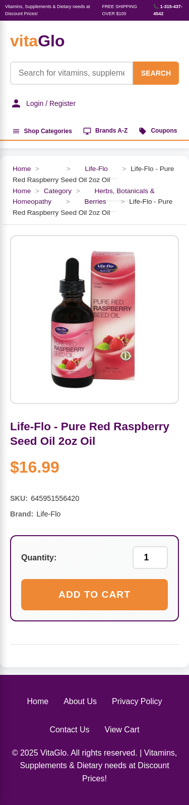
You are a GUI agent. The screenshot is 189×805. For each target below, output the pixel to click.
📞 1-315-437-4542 (167, 10)
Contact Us (69, 729)
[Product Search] (71, 73)
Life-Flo (96, 168)
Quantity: (38, 557)
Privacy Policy (137, 701)
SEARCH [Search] (156, 73)
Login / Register (43, 103)
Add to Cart (94, 594)
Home (22, 168)
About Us (80, 701)
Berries (95, 201)
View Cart (122, 729)
